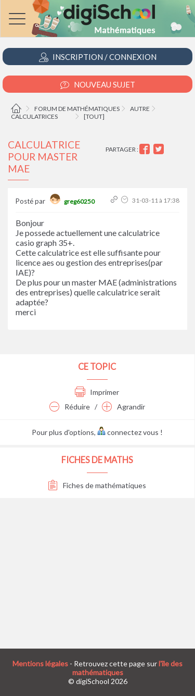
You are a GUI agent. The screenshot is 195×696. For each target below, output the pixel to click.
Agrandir (123, 406)
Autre (140, 109)
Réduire (69, 406)
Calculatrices (34, 116)
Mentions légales (40, 663)
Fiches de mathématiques (97, 485)
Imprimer (97, 392)
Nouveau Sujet (97, 85)
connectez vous (128, 432)
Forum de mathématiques (77, 109)
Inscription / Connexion (98, 57)
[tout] (94, 116)
